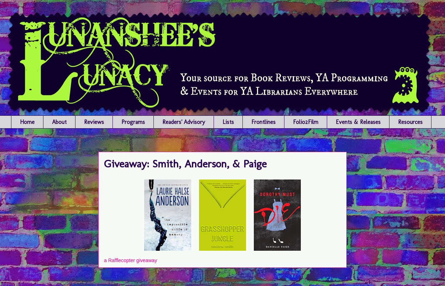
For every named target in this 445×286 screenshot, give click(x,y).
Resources (410, 122)
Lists (228, 122)
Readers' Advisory (183, 122)
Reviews (94, 122)
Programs (133, 122)
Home (27, 122)
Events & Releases (358, 122)
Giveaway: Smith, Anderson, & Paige (185, 163)
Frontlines (263, 122)
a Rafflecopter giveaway (130, 260)
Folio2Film (305, 122)
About (59, 122)
